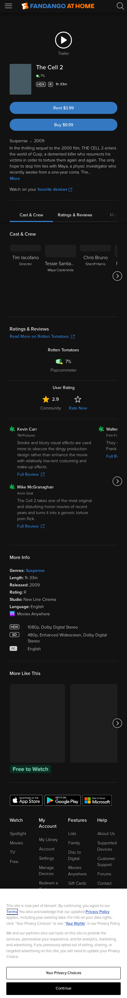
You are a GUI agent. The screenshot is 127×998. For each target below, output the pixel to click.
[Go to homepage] (58, 6)
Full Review (31, 474)
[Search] (120, 6)
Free (14, 861)
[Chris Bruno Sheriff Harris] (95, 276)
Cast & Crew (31, 215)
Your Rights (75, 923)
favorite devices (55, 189)
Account (46, 849)
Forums (104, 874)
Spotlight (18, 833)
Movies (16, 843)
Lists (72, 833)
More (15, 178)
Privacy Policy (97, 911)
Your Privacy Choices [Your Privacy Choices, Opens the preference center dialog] (63, 973)
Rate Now (78, 408)
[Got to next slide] (117, 276)
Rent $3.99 (63, 108)
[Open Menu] (9, 6)
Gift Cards (77, 883)
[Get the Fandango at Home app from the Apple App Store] (26, 800)
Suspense (35, 570)
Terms (11, 911)
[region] (63, 943)
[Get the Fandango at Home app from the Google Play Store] (62, 800)
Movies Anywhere (77, 871)
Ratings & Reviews (75, 215)
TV (12, 852)
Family (74, 843)
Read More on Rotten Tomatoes (42, 336)
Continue (63, 988)
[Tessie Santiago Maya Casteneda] (60, 276)
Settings (46, 858)
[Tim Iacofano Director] (26, 276)
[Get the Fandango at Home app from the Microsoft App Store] (97, 800)
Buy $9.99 (63, 124)
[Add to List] (113, 84)
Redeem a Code (48, 886)
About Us (106, 833)
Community (50, 408)
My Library (48, 839)
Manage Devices (46, 871)
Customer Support (106, 862)
